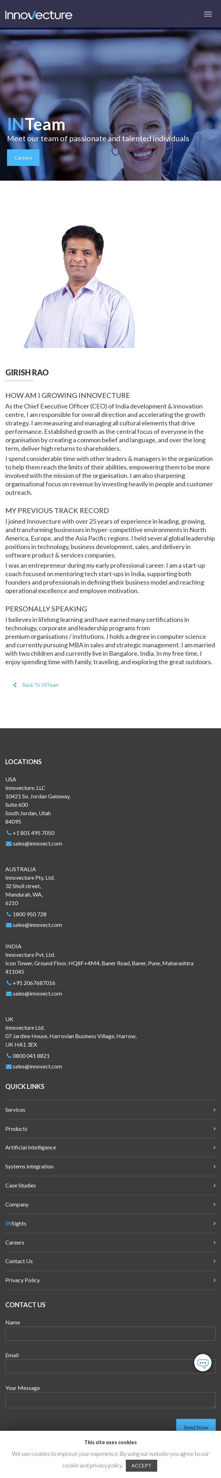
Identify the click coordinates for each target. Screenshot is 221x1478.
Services (15, 1109)
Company (17, 1204)
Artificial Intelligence (30, 1147)
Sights (15, 1223)
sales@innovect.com (37, 843)
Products (16, 1128)
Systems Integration (29, 1166)
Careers (23, 158)
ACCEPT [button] (141, 1465)
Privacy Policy (22, 1280)
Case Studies (20, 1185)
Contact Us (19, 1261)
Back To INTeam (36, 685)
